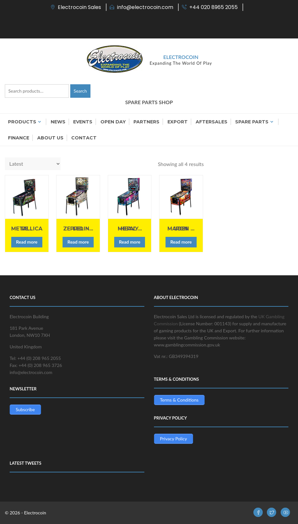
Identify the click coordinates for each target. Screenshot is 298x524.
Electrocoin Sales (79, 7)
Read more (27, 242)
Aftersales (211, 122)
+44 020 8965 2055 (213, 7)
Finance (18, 138)
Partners (146, 122)
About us (50, 138)
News (58, 122)
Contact (84, 138)
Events (82, 122)
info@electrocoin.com (145, 7)
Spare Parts (251, 122)
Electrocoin (181, 57)
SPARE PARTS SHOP (149, 102)
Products (22, 122)
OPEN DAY (113, 122)
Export (177, 122)
